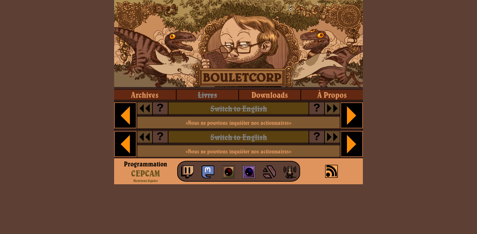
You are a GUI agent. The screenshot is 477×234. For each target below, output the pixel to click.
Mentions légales (145, 180)
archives (145, 95)
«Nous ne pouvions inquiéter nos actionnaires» (238, 122)
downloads (269, 95)
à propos (332, 95)
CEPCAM (145, 173)
